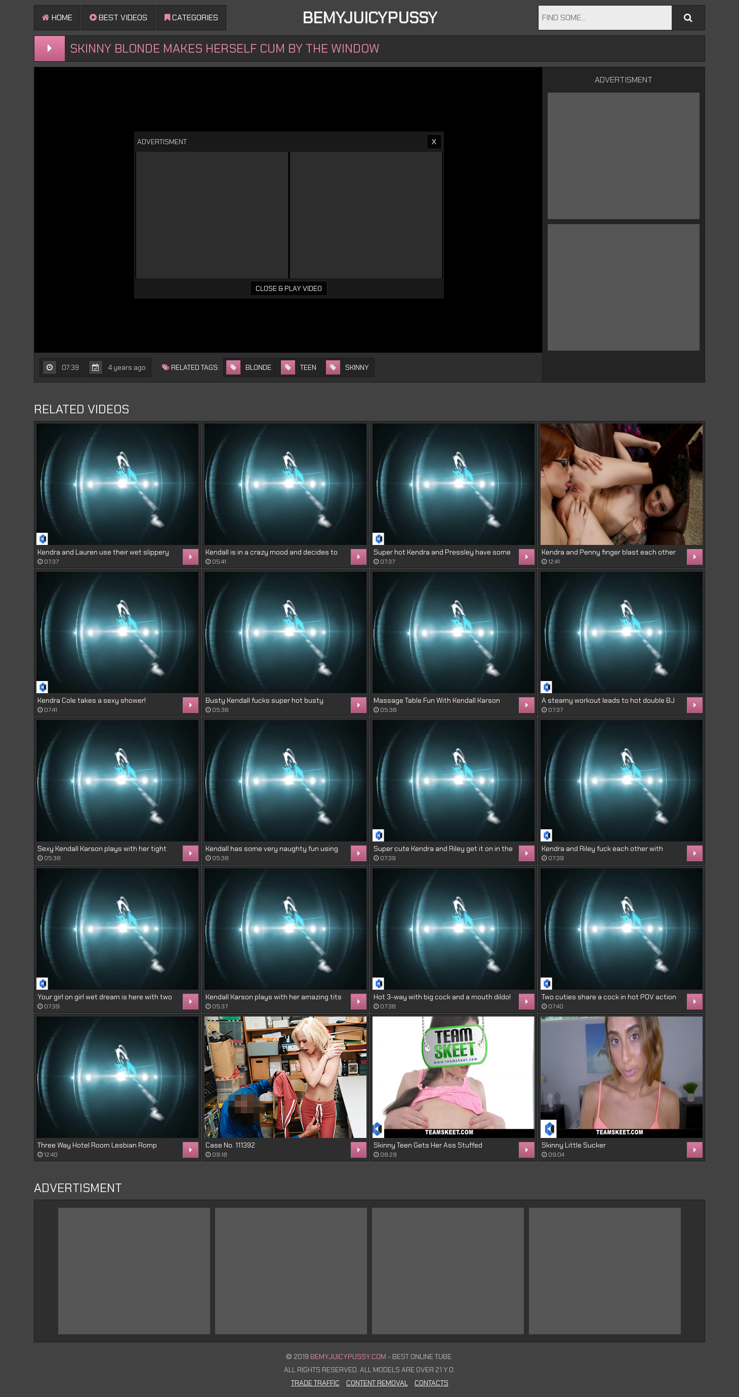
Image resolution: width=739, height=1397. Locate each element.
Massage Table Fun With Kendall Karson (437, 700)
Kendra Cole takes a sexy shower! (91, 700)
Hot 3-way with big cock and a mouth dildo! (442, 996)
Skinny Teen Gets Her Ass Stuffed (428, 1145)
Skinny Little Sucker (574, 1145)
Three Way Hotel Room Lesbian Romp (97, 1145)
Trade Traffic (315, 1382)
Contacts (431, 1382)
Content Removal (377, 1382)
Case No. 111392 (230, 1145)
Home (57, 17)
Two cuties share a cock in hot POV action (609, 996)
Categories (191, 17)
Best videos (118, 17)
